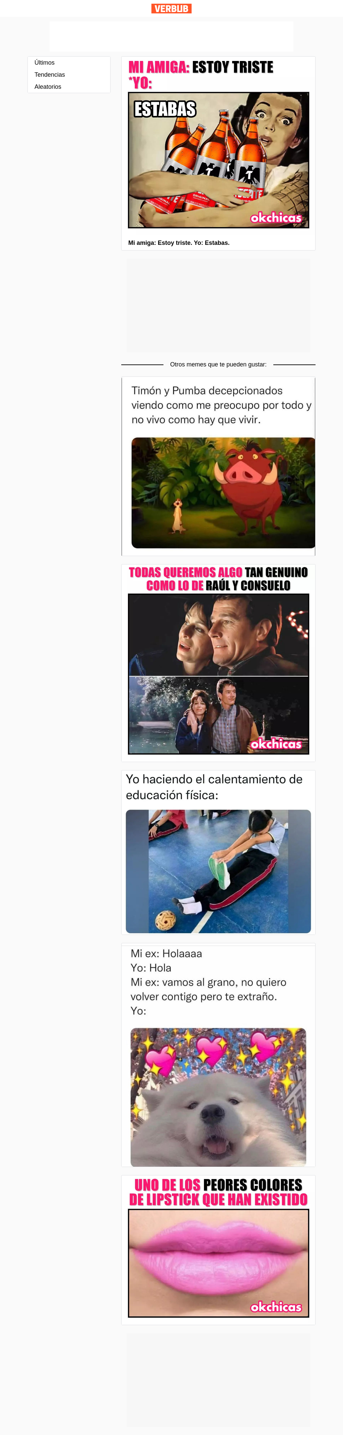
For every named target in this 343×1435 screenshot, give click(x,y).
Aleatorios (48, 86)
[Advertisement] (171, 36)
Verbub (171, 8)
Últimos (45, 62)
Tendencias (50, 74)
